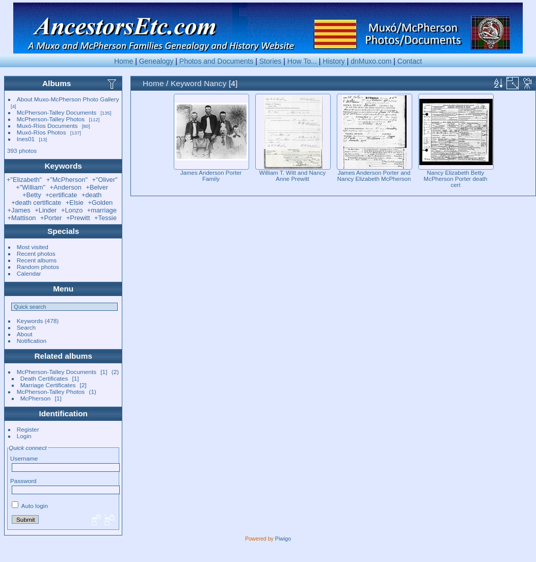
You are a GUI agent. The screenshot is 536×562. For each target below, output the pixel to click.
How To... (302, 61)
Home (123, 61)
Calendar (29, 273)
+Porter (51, 218)
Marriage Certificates (48, 385)
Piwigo (283, 539)
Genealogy (156, 61)
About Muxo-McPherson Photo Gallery (68, 99)
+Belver (97, 187)
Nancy (215, 83)
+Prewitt (78, 218)
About (25, 334)
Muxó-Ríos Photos (41, 132)
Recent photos (36, 253)
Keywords (30, 320)
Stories (270, 61)
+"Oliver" (105, 179)
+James (19, 210)
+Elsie (75, 202)
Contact (409, 61)
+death (92, 195)
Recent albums (37, 260)
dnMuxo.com (371, 61)
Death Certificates (44, 378)
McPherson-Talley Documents (56, 112)
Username (24, 458)
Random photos (38, 266)
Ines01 (26, 139)
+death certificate (36, 202)
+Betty (31, 195)
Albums (56, 83)
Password (23, 480)
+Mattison (22, 218)
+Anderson (66, 187)
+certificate (61, 195)
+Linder (46, 210)
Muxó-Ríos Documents (47, 125)
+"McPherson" (67, 179)
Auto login (30, 505)
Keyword (186, 83)
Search (26, 327)
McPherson (35, 398)
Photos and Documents (216, 61)
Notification (31, 340)
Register (28, 429)
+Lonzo (72, 210)
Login (24, 436)
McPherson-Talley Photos (51, 119)
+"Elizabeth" (24, 179)
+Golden (100, 202)
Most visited (32, 247)
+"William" (30, 187)
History (334, 61)
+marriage (102, 210)
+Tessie (105, 218)
